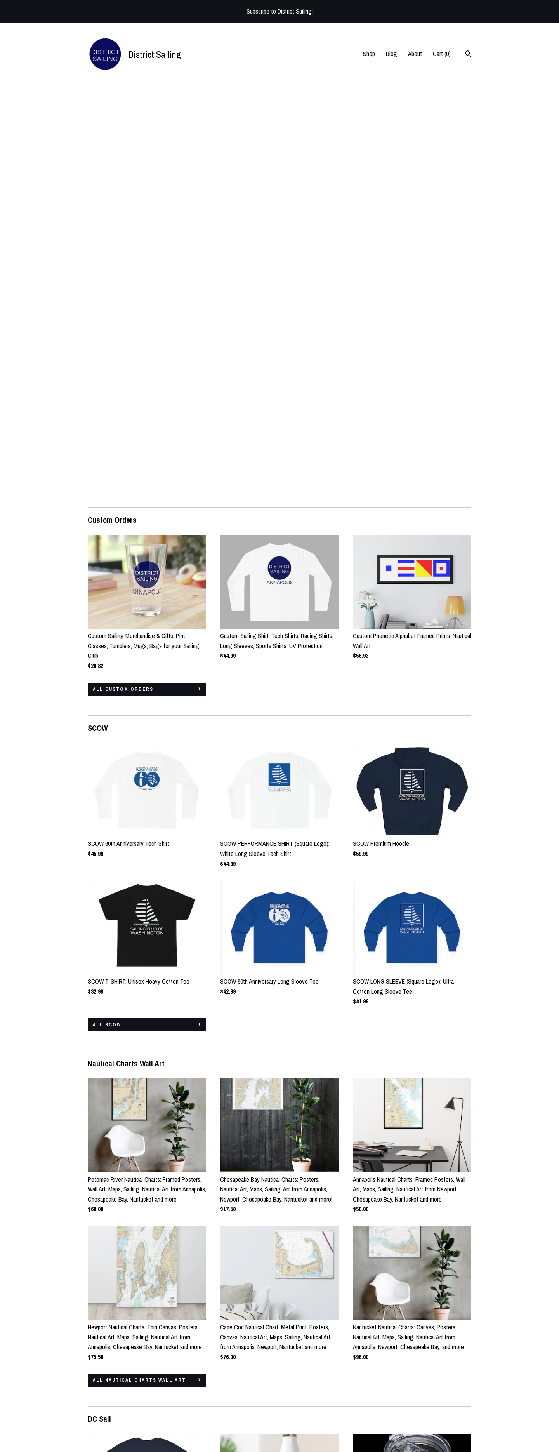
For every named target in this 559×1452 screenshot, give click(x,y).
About (415, 53)
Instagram (231, 1390)
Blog (391, 53)
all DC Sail (110, 1307)
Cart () (442, 53)
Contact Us (101, 1422)
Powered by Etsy (438, 1411)
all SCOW (107, 615)
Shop (369, 53)
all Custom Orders (123, 280)
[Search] (468, 54)
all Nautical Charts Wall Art (139, 971)
